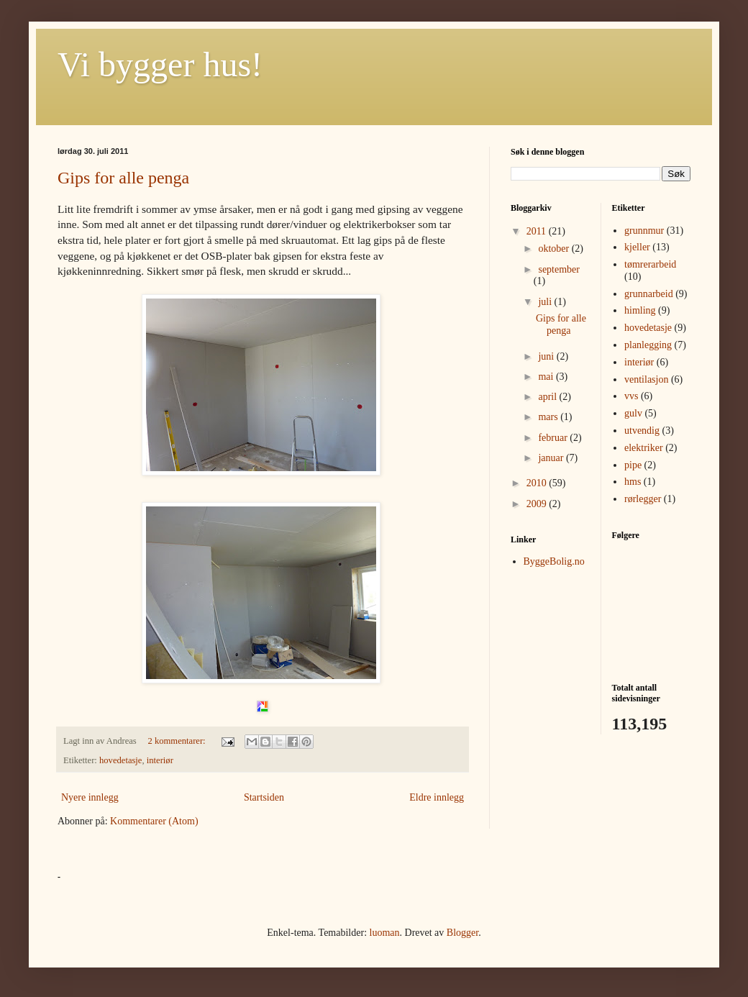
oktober (554, 248)
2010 (537, 483)
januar (551, 457)
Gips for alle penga (123, 177)
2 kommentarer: (178, 741)
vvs (631, 396)
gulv (633, 413)
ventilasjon (646, 379)
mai (547, 376)
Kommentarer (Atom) (154, 821)
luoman (385, 932)
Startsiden (264, 797)
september (559, 269)
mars (549, 416)
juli (546, 301)
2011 (537, 231)
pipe (633, 465)
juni (547, 356)
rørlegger (642, 498)
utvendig (642, 430)
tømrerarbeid (650, 264)
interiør (160, 760)
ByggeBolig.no (554, 561)
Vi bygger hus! (160, 64)
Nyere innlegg (90, 797)
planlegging (648, 345)
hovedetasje (120, 760)
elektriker (643, 447)
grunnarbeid (648, 293)
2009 (537, 504)
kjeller (637, 247)
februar (554, 437)
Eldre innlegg (436, 797)
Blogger (462, 932)
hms (632, 481)
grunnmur (644, 230)
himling (640, 310)
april (548, 396)
